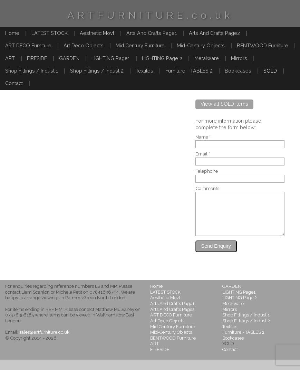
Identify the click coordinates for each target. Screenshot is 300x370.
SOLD (270, 71)
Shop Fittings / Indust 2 (97, 71)
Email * (202, 154)
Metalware (206, 58)
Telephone (206, 171)
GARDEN (69, 58)
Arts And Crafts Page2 (214, 33)
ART (10, 58)
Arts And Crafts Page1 (151, 33)
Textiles (144, 71)
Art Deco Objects (84, 45)
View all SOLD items (224, 104)
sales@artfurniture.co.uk (44, 342)
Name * (203, 137)
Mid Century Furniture (140, 45)
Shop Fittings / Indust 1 (31, 71)
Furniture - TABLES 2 (189, 71)
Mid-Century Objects (201, 45)
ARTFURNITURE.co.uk (150, 15)
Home (12, 33)
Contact (14, 83)
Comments (207, 188)
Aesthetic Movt (97, 33)
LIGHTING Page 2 (162, 58)
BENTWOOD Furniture (262, 45)
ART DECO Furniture (28, 45)
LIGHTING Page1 (110, 58)
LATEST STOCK (49, 33)
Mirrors (239, 58)
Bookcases (238, 71)
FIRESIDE (37, 58)
